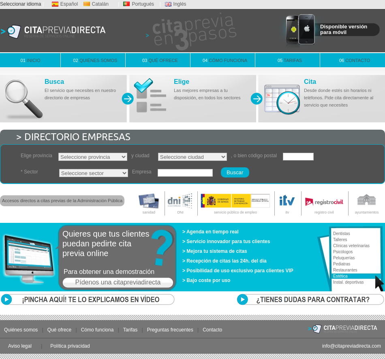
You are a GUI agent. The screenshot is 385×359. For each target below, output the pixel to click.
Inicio (31, 60)
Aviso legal (20, 346)
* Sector (29, 172)
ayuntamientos (367, 202)
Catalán (96, 4)
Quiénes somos (95, 60)
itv (287, 202)
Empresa (142, 172)
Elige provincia (36, 155)
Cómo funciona (225, 60)
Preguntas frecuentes (170, 330)
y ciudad (140, 155)
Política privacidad (70, 346)
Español (65, 4)
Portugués (138, 4)
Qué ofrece (160, 60)
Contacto (354, 60)
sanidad (149, 202)
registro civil (324, 202)
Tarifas (290, 60)
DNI (180, 202)
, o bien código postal (254, 155)
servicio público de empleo (235, 202)
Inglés (175, 4)
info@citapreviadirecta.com (351, 346)
